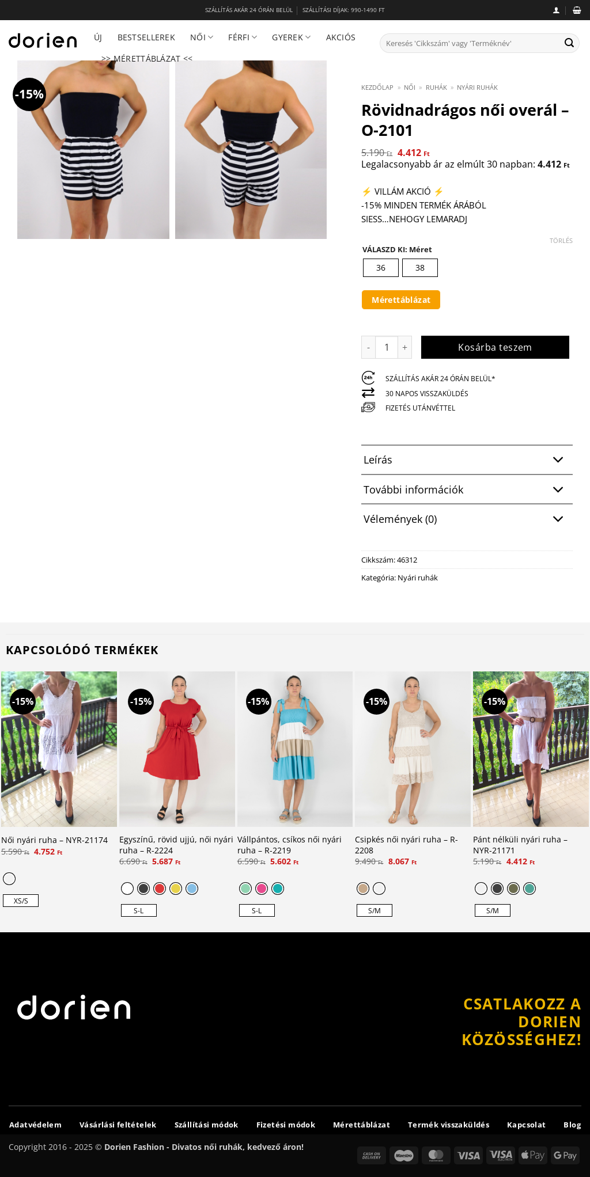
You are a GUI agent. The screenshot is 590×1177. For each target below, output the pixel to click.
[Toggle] (558, 461)
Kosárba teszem (495, 347)
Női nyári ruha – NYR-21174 (54, 840)
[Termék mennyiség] (386, 347)
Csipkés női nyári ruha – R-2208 (406, 845)
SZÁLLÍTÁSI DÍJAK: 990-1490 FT (343, 10)
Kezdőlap (377, 87)
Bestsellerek (146, 37)
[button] (556, 10)
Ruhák (436, 87)
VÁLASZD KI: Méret (397, 250)
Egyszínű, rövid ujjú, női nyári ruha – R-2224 (176, 845)
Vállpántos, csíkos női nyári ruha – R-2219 (289, 845)
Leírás (467, 461)
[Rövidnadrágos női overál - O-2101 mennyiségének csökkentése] (368, 347)
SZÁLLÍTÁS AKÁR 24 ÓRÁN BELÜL (249, 10)
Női (201, 37)
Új (98, 37)
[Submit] (569, 43)
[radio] (381, 267)
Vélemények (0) (467, 519)
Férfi (242, 37)
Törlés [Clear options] (561, 241)
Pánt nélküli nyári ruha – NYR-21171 (520, 845)
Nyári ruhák (477, 87)
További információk (467, 490)
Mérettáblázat (401, 299)
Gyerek (291, 37)
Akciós (341, 37)
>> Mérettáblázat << (146, 58)
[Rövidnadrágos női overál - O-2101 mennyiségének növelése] (405, 347)
